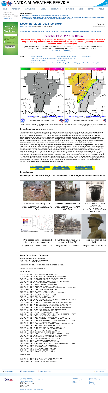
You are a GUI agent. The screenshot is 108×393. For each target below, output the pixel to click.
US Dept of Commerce (26, 378)
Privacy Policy (10, 48)
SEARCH (91, 9)
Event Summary (36, 56)
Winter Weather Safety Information (93, 63)
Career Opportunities (94, 383)
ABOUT (101, 9)
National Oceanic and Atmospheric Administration (33, 380)
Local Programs (96, 31)
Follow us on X (8, 371)
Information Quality (77, 380)
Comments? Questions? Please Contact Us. (31, 389)
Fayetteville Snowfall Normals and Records (84, 168)
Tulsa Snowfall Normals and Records (40, 168)
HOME (5, 9)
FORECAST (16, 9)
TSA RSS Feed (99, 371)
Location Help (7, 19)
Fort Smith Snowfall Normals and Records (61, 168)
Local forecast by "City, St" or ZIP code (8, 13)
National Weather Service (26, 381)
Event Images (86, 56)
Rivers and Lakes (65, 31)
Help (74, 381)
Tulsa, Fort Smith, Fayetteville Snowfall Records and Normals (44, 59)
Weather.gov (23, 26)
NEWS (81, 9)
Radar (48, 31)
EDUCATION (70, 9)
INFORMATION (56, 9)
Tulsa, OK (30, 26)
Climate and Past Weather (81, 31)
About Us (91, 382)
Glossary (75, 382)
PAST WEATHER (30, 9)
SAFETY (43, 9)
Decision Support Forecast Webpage (69, 63)
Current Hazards (25, 31)
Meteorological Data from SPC (66, 56)
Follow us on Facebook (27, 371)
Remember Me (10, 42)
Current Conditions (38, 31)
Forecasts (55, 31)
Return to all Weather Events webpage (43, 63)
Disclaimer (75, 378)
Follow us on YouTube (44, 371)
